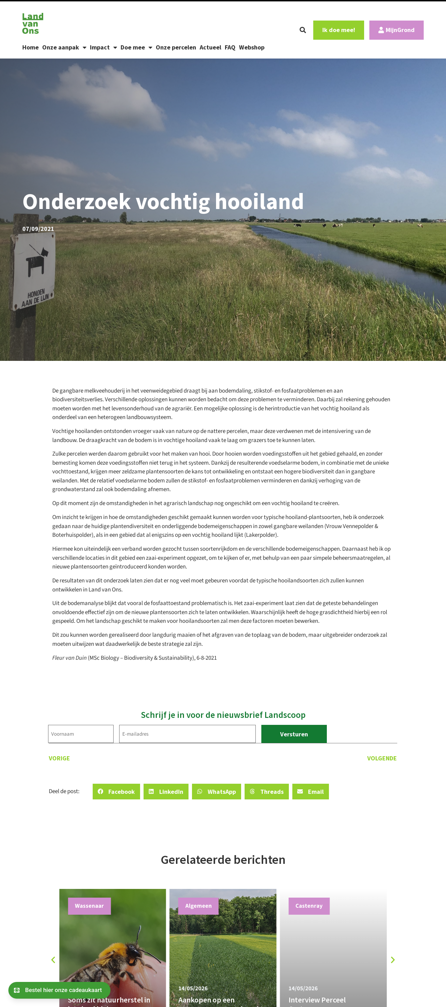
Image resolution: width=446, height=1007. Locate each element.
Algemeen (198, 906)
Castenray (309, 906)
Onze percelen (176, 47)
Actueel (210, 47)
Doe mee (136, 47)
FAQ (230, 47)
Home (30, 47)
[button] (303, 30)
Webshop (251, 47)
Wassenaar (89, 906)
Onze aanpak (64, 47)
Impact (103, 47)
